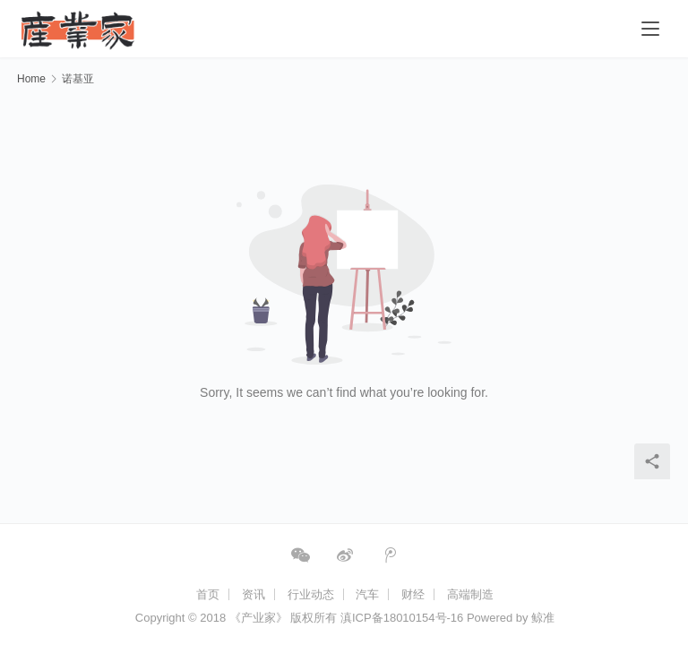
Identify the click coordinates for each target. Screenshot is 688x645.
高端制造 (470, 594)
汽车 (367, 594)
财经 (413, 594)
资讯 (253, 594)
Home (31, 79)
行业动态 (311, 594)
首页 (207, 594)
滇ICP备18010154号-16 (401, 617)
